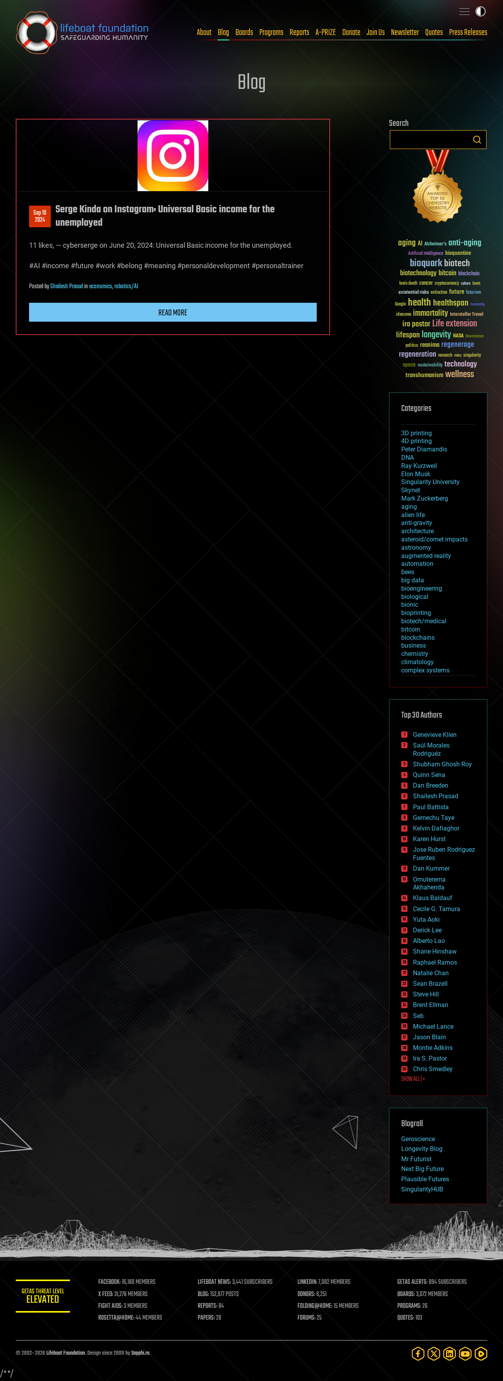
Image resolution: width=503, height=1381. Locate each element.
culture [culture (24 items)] (465, 284)
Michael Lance (433, 1026)
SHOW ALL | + (413, 1079)
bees (407, 572)
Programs (271, 32)
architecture (417, 531)
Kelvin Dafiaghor (436, 828)
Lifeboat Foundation (65, 1353)
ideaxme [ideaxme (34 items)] (403, 315)
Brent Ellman (430, 1005)
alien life (413, 515)
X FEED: (106, 1294)
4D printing (416, 441)
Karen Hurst (429, 839)
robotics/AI (126, 287)
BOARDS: (406, 1294)
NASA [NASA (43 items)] (458, 336)
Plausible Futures (425, 1179)
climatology (417, 662)
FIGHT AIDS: (111, 1306)
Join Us (376, 32)
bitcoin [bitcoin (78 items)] (447, 273)
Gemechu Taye (433, 817)
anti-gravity (416, 523)
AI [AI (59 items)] (420, 244)
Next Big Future (422, 1169)
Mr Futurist (416, 1159)
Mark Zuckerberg (424, 498)
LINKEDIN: (308, 1282)
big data (412, 580)
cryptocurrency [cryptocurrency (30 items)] (447, 283)
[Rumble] (481, 1354)
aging (409, 506)
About (204, 32)
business (413, 645)
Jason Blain (429, 1037)
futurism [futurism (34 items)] (473, 293)
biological (414, 596)
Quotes (434, 32)
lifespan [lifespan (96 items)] (408, 335)
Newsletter (405, 32)
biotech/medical (423, 621)
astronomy (416, 547)
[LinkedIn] (449, 1354)
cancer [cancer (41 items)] (426, 283)
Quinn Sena (429, 775)
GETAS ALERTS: (413, 1282)
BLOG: (204, 1294)
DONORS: (307, 1294)
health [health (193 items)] (419, 303)
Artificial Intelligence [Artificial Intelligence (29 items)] (425, 253)
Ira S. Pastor (430, 1058)
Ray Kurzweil (419, 466)
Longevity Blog (421, 1149)
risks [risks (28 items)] (457, 355)
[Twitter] (434, 1354)
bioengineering (421, 588)
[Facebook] (418, 1354)
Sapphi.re (140, 1353)
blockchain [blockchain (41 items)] (468, 274)
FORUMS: (307, 1318)
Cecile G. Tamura (436, 909)
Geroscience (418, 1139)
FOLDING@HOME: (315, 1306)
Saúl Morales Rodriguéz (431, 749)
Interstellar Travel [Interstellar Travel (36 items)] (466, 315)
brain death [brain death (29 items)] (408, 283)
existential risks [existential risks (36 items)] (413, 293)
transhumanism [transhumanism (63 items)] (424, 375)
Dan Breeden (430, 785)
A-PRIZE (326, 32)
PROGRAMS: (410, 1306)
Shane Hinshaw (435, 951)
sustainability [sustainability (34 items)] (430, 365)
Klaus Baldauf (432, 898)
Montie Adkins (433, 1047)
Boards (244, 32)
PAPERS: (207, 1318)
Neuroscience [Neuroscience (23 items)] (475, 337)
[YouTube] (465, 1354)
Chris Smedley (433, 1069)
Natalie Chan (431, 973)
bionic (409, 604)
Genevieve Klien (435, 734)
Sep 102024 (39, 217)
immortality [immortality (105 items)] (430, 313)
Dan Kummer (431, 868)
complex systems (425, 670)
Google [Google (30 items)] (400, 304)
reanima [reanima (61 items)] (429, 345)
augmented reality (426, 556)
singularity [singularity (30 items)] (472, 355)
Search (477, 139)
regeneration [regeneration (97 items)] (417, 354)
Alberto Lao (429, 941)
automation (417, 563)
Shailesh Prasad (66, 287)
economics (100, 287)
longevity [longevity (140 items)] (436, 335)
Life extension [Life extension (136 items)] (454, 324)
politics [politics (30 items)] (412, 345)
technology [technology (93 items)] (460, 364)
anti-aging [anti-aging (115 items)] (464, 243)
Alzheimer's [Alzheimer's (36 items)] (435, 244)
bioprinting (416, 613)
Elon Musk (415, 474)
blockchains (418, 637)
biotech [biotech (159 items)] (457, 263)
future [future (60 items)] (456, 292)
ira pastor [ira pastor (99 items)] (416, 324)
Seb (418, 1016)
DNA (407, 457)
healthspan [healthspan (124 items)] (450, 303)
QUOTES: (406, 1318)
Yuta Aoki (426, 919)
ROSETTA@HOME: (117, 1318)
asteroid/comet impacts (434, 539)
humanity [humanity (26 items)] (477, 304)
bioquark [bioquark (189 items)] (426, 263)
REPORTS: (208, 1306)
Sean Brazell (430, 983)
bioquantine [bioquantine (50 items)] (458, 253)
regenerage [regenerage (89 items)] (457, 345)
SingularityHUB (422, 1189)
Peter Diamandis (424, 449)
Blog (223, 32)
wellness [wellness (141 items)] (459, 375)
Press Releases (468, 32)
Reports (299, 32)
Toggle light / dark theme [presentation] (480, 11)
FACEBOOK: (110, 1282)
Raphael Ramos (435, 962)
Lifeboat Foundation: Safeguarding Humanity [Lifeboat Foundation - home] (82, 32)
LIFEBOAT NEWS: (215, 1282)
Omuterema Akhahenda (429, 883)
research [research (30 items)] (445, 355)
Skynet (410, 490)
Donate (351, 32)
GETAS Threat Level (43, 1297)
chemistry (414, 653)
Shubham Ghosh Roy (442, 764)
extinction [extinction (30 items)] (439, 292)
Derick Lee (427, 930)
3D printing (416, 433)
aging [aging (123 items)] (407, 243)
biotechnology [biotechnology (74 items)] (418, 273)
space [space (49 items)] (409, 364)
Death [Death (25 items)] (476, 284)
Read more (172, 313)
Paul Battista (431, 807)
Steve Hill (426, 994)
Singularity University (430, 482)
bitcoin (410, 629)
